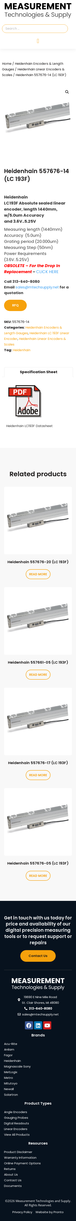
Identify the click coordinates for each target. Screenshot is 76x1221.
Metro (8, 1078)
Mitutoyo (10, 1083)
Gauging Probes (16, 1118)
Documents (13, 1186)
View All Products (17, 1134)
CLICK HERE (47, 272)
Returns (10, 1169)
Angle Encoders (15, 1112)
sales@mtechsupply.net (37, 287)
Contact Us (12, 1180)
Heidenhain (21, 350)
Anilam (9, 1049)
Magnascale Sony (17, 1066)
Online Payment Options (22, 1163)
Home (7, 63)
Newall (9, 1089)
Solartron (11, 1095)
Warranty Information (20, 1157)
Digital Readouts (16, 1123)
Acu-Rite (10, 1044)
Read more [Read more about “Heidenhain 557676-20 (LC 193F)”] (38, 574)
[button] (67, 92)
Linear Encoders (15, 1129)
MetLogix (10, 1072)
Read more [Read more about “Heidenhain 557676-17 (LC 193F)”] (38, 775)
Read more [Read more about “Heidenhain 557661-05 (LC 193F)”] (38, 675)
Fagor (8, 1055)
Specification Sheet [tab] (38, 371)
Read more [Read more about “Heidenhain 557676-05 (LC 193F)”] (38, 876)
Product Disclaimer (18, 1152)
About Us (11, 1174)
